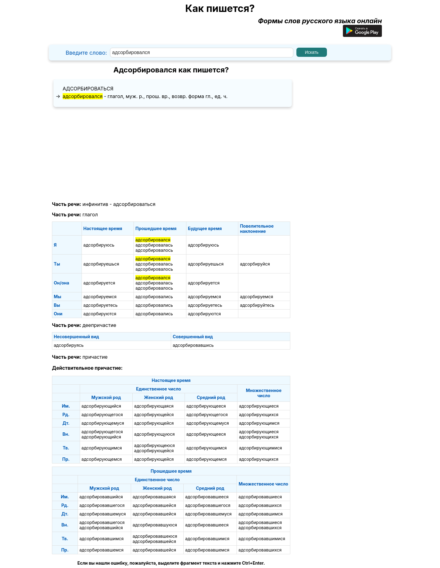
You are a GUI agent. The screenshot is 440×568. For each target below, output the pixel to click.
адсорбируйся (255, 263)
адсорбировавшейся (154, 505)
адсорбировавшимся (260, 513)
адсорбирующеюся (154, 445)
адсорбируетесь (100, 305)
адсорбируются (99, 313)
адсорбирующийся (101, 406)
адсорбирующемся (102, 459)
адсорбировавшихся (259, 505)
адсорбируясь (69, 345)
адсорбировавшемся (101, 549)
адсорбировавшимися (261, 538)
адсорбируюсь (99, 244)
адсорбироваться (88, 89)
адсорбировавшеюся (155, 536)
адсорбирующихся (258, 414)
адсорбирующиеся (259, 406)
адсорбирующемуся (103, 423)
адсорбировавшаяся (154, 496)
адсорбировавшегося (102, 505)
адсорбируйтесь (257, 305)
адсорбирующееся (206, 406)
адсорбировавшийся (101, 496)
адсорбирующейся (154, 414)
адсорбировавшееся (207, 496)
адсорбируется (99, 282)
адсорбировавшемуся (102, 513)
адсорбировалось (154, 250)
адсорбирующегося (102, 414)
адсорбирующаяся (154, 406)
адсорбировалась (154, 244)
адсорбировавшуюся (155, 524)
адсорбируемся (99, 296)
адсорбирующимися (260, 447)
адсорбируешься (101, 263)
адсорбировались (154, 296)
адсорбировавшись (193, 345)
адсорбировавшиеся (260, 496)
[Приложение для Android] (362, 34)
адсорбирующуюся (154, 434)
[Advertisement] (171, 154)
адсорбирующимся (259, 423)
